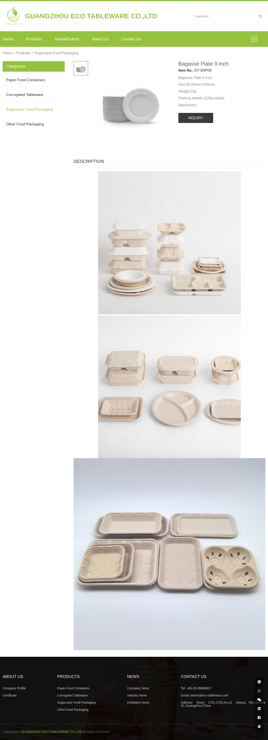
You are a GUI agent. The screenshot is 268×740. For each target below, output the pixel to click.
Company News (138, 688)
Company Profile (14, 688)
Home (8, 39)
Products (34, 39)
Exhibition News (138, 702)
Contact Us (131, 39)
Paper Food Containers (25, 80)
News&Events (66, 39)
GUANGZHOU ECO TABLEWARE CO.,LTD (51, 732)
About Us (100, 39)
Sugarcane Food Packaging (56, 53)
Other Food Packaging (25, 124)
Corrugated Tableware (24, 95)
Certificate (10, 695)
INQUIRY (195, 118)
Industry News (137, 695)
